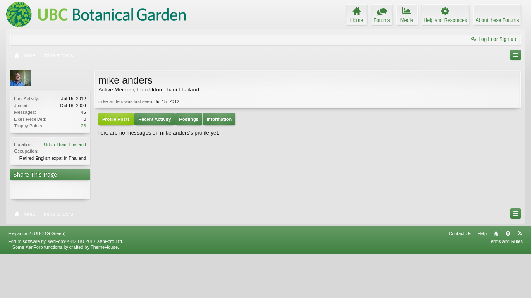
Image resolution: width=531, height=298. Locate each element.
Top (508, 233)
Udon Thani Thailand (65, 144)
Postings (188, 119)
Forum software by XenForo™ (65, 241)
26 (83, 125)
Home (496, 233)
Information (219, 119)
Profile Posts (116, 119)
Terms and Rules (505, 241)
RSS (520, 233)
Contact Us (460, 233)
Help (482, 233)
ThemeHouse (104, 247)
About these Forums (497, 20)
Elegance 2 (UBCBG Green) (36, 233)
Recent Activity (154, 119)
